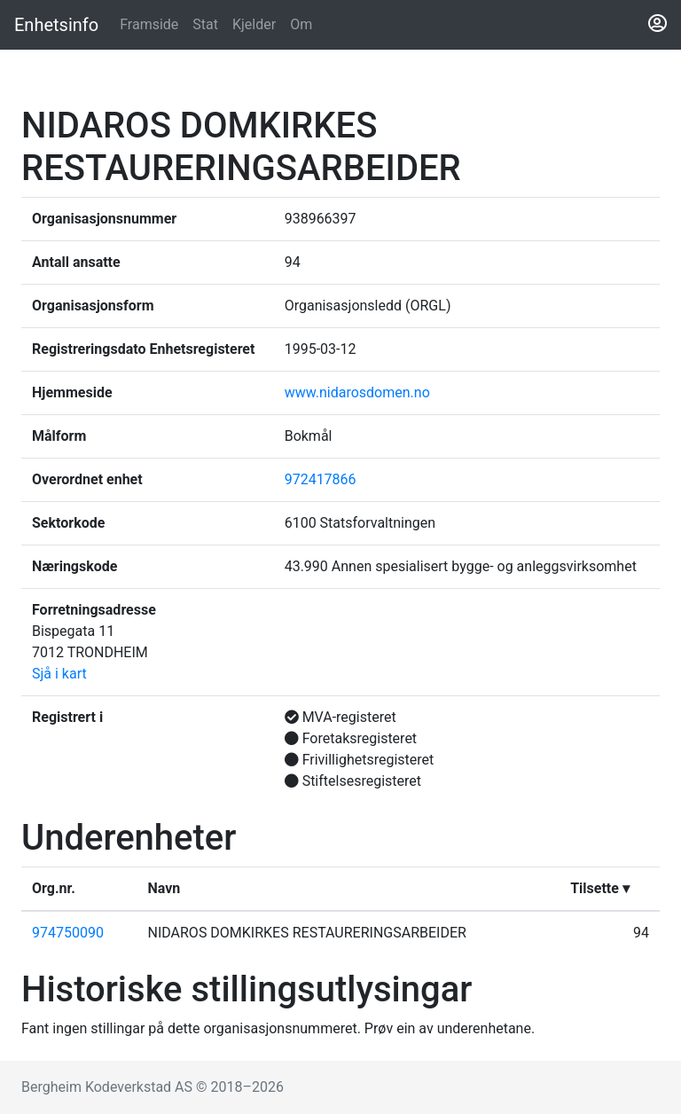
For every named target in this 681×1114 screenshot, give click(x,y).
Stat (205, 24)
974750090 (68, 932)
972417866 (320, 479)
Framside (152, 23)
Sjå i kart (59, 673)
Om (301, 24)
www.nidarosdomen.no (357, 392)
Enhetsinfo (56, 24)
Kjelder (254, 24)
